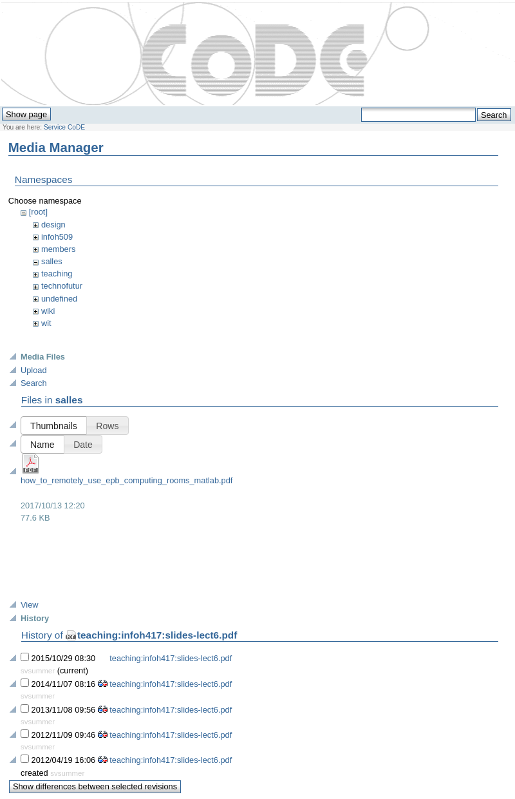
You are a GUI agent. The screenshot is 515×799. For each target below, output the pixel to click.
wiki (48, 311)
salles (51, 261)
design (53, 224)
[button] (54, 425)
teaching (56, 273)
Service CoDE (64, 127)
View (30, 605)
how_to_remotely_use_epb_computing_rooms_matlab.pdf (126, 480)
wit (46, 323)
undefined (59, 298)
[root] (38, 212)
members (58, 249)
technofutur (61, 286)
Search (34, 383)
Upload (34, 370)
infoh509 (57, 237)
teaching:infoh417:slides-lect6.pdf (157, 635)
